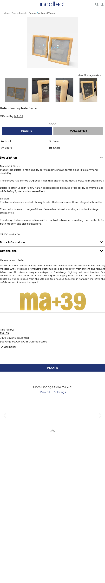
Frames (32, 13)
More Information (52, 241)
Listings (6, 13)
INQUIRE (26, 130)
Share (55, 147)
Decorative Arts (19, 13)
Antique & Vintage (47, 13)
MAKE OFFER (78, 130)
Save (53, 141)
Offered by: (11, 116)
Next (100, 432)
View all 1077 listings (53, 392)
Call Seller (8, 346)
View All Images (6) (90, 75)
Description (52, 156)
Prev (5, 432)
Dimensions (52, 250)
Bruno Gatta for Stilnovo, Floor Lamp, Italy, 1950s (41, 462)
